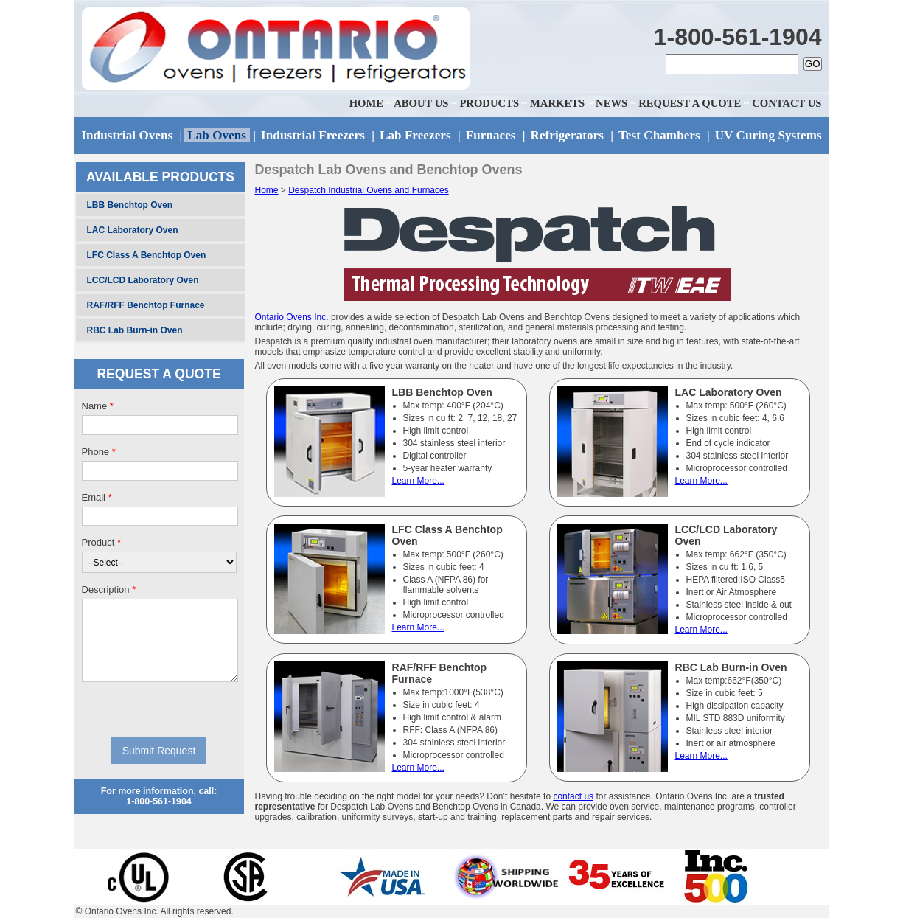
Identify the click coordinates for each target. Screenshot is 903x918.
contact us (573, 796)
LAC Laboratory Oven (132, 230)
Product (101, 542)
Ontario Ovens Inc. (292, 317)
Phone (99, 451)
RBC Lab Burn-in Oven (135, 330)
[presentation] (159, 709)
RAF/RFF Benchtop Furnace (146, 305)
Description (109, 589)
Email (97, 497)
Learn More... (418, 481)
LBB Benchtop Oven (130, 205)
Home (267, 190)
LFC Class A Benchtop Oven (146, 255)
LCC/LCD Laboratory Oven (143, 280)
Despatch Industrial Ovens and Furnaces (368, 190)
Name (98, 405)
